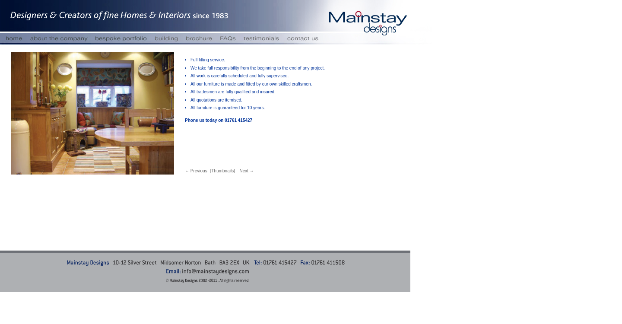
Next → (246, 170)
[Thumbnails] (222, 170)
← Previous (196, 170)
